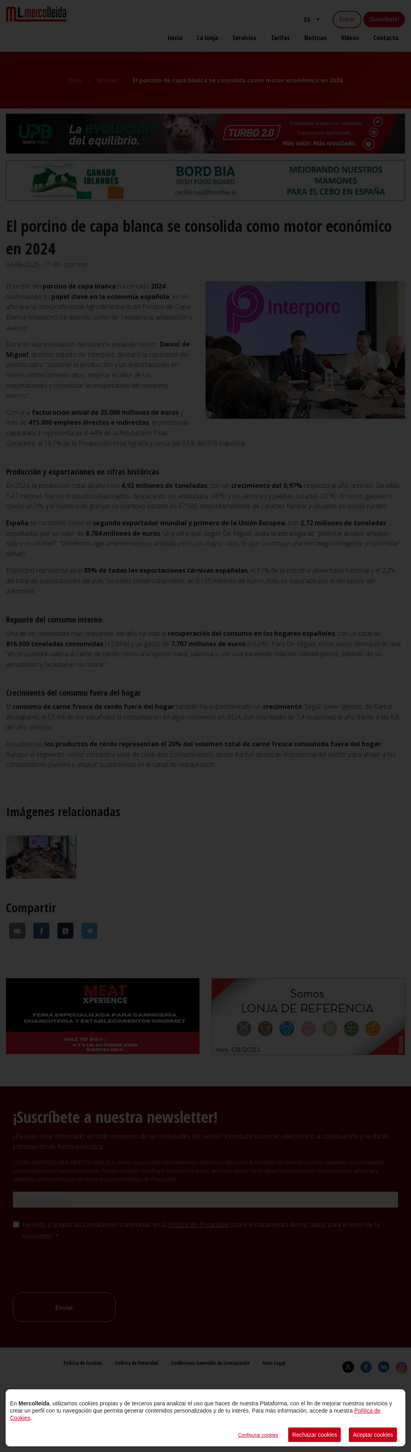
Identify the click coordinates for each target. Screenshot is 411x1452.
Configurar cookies (258, 1435)
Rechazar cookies (314, 1435)
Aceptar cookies (373, 1435)
